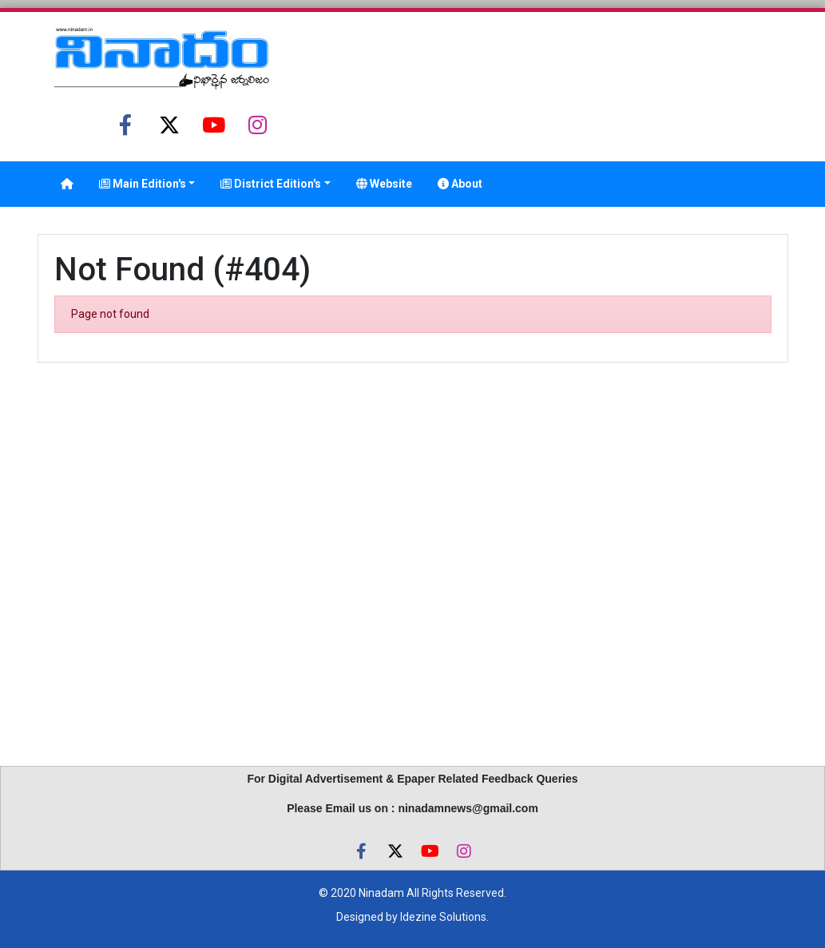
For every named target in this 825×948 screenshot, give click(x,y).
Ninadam (381, 893)
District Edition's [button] (270, 183)
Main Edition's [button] (142, 183)
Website (384, 183)
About (460, 183)
